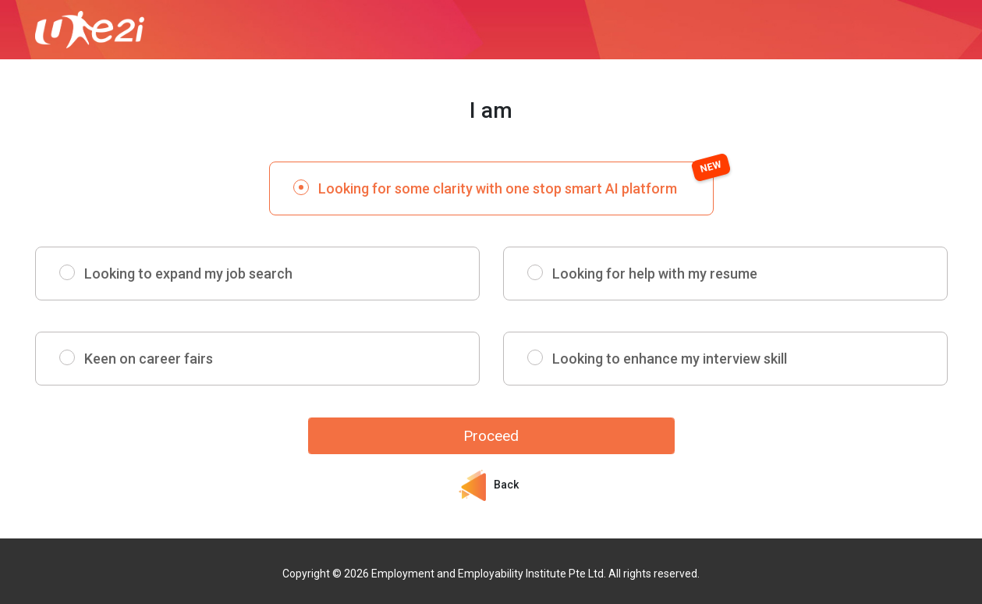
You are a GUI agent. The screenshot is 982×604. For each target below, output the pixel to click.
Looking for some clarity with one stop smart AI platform (516, 179)
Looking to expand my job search (188, 273)
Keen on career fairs (148, 358)
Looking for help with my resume (654, 273)
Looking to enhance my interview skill (669, 358)
